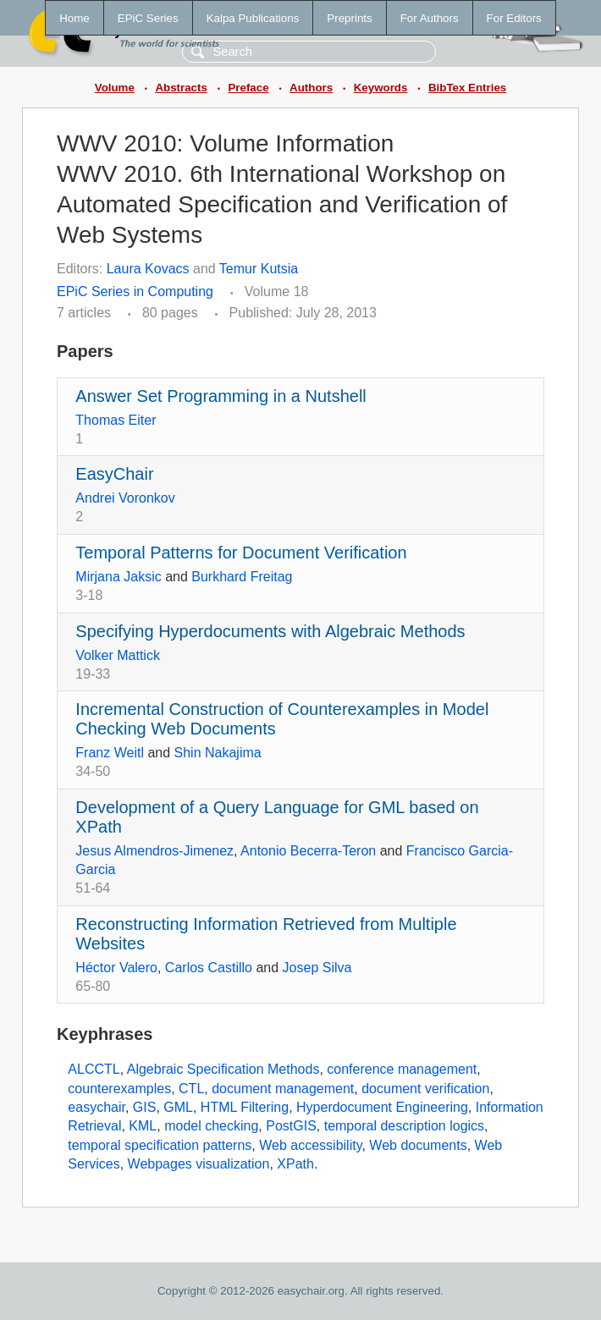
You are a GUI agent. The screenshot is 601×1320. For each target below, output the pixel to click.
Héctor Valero (116, 967)
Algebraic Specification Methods (223, 1069)
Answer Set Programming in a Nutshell (220, 396)
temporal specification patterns (159, 1145)
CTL (191, 1088)
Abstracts (181, 87)
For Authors (429, 18)
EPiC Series (148, 18)
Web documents (417, 1145)
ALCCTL (93, 1069)
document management (283, 1088)
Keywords (381, 87)
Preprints (349, 18)
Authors (311, 87)
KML (143, 1126)
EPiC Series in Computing (135, 291)
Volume (115, 87)
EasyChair (114, 474)
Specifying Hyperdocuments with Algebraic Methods (270, 631)
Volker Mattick (117, 655)
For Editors (514, 18)
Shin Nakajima (218, 752)
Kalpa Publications (253, 18)
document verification (425, 1088)
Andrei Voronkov (124, 498)
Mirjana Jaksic (118, 576)
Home (74, 18)
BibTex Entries (467, 87)
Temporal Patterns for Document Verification (240, 552)
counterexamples (119, 1088)
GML (178, 1107)
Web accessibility (310, 1145)
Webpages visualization (199, 1164)
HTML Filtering (245, 1107)
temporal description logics (404, 1126)
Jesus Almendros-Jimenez (154, 851)
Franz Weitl (109, 752)
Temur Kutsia (258, 268)
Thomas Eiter (115, 420)
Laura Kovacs (148, 268)
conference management (402, 1069)
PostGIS (291, 1126)
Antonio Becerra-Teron (308, 851)
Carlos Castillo (208, 967)
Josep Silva (317, 967)
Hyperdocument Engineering (382, 1107)
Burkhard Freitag (241, 576)
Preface (248, 87)
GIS (145, 1107)
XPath (295, 1164)
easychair (96, 1107)
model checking (211, 1126)
